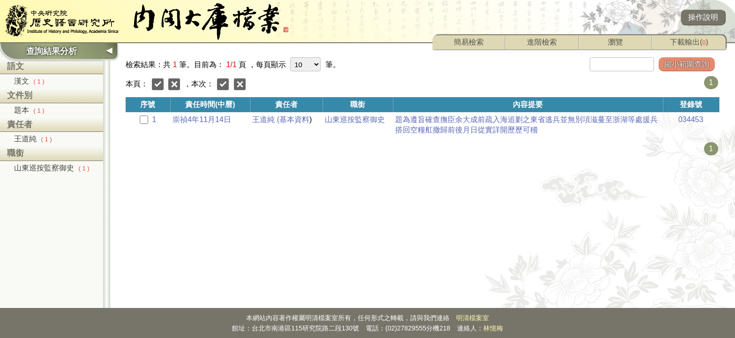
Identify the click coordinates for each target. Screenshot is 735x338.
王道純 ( (265, 119)
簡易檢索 (469, 42)
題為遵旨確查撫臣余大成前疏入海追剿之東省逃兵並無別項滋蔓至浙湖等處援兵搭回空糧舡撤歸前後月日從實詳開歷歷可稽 (526, 124)
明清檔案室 (472, 318)
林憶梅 (493, 328)
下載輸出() (689, 42)
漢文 (29, 81)
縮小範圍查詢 (686, 64)
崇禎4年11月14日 (201, 119)
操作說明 (703, 17)
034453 (690, 119)
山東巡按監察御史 (52, 168)
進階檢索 (542, 42)
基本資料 (294, 119)
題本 (29, 110)
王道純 (33, 139)
